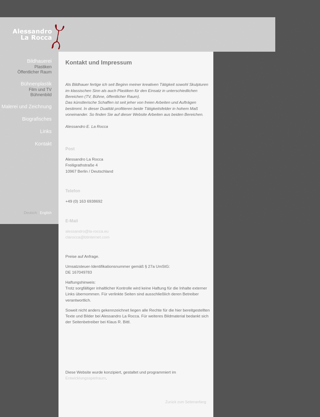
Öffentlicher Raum (35, 72)
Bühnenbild (41, 94)
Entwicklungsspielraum (85, 378)
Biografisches (37, 119)
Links (46, 131)
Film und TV (40, 89)
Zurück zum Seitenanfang (186, 402)
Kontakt (43, 143)
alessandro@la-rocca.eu (87, 231)
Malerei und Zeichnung (27, 106)
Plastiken (43, 66)
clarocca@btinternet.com (87, 237)
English (46, 213)
